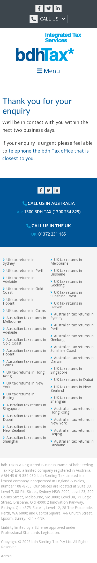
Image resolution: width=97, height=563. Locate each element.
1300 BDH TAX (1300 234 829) (52, 211)
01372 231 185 (52, 234)
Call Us (47, 19)
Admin (6, 555)
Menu (48, 71)
